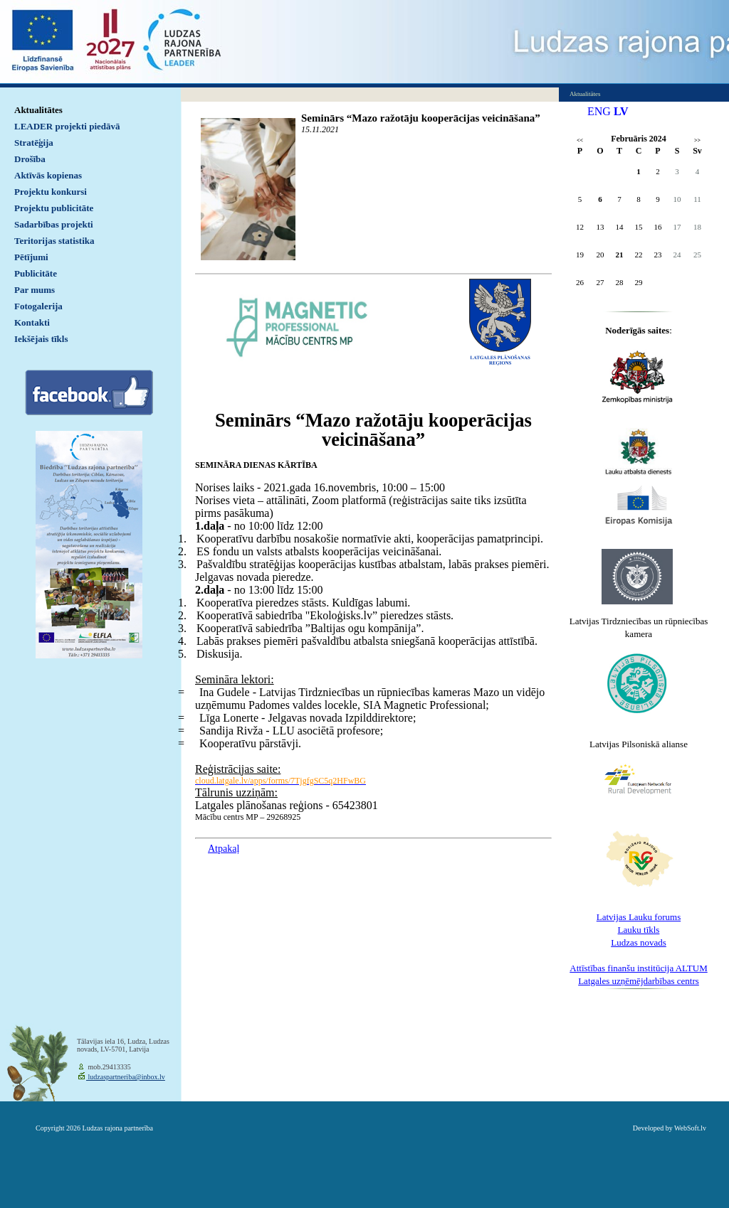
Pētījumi (31, 257)
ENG (599, 111)
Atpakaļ (223, 848)
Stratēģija (33, 142)
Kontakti (32, 322)
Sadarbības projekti (53, 224)
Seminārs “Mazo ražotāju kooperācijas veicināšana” (420, 118)
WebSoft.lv (690, 1128)
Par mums (34, 289)
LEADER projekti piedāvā (67, 126)
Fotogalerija (38, 306)
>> (697, 140)
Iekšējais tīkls (41, 338)
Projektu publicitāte (53, 208)
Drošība (30, 159)
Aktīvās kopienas (48, 175)
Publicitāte (35, 273)
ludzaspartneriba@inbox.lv (125, 1077)
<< (580, 140)
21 (620, 254)
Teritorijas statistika (54, 240)
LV (621, 111)
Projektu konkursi (50, 191)
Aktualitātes (38, 110)
